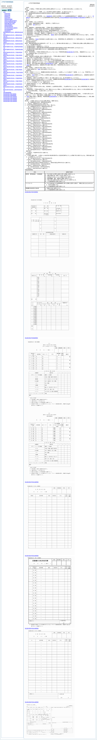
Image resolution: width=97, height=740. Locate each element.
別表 (39, 69)
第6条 (52, 34)
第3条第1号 (49, 16)
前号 (34, 24)
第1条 (36, 39)
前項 (28, 65)
